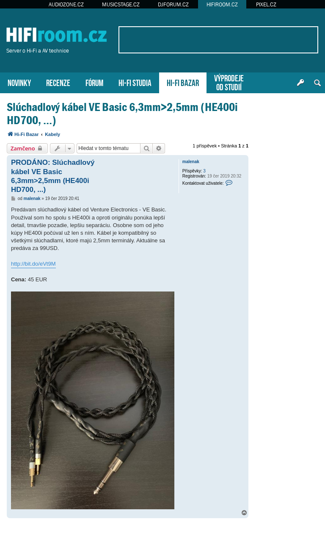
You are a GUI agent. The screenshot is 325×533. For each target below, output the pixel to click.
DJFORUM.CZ (173, 4)
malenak (190, 161)
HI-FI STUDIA (134, 82)
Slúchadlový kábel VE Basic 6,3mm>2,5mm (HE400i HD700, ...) (122, 113)
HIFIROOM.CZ (222, 4)
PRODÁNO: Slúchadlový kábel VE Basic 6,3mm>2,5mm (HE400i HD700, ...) (52, 176)
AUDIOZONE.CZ (66, 4)
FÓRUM (94, 82)
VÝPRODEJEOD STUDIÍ (229, 82)
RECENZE (58, 82)
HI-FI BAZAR (183, 82)
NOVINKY (19, 82)
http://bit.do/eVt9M (33, 264)
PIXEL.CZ (266, 4)
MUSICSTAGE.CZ (121, 4)
